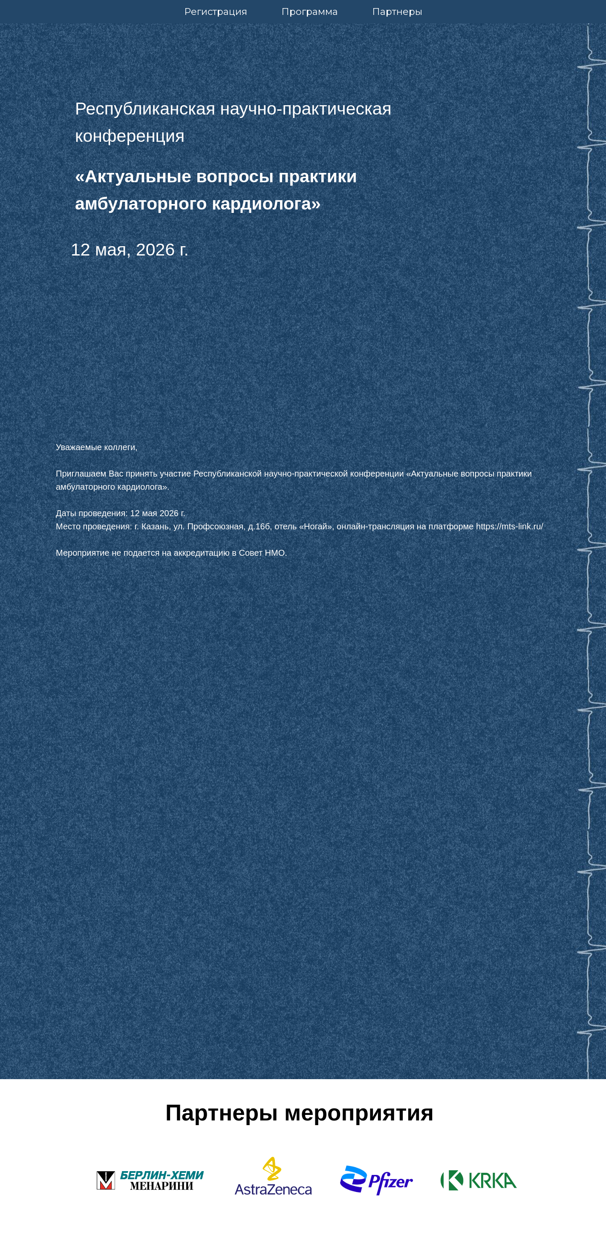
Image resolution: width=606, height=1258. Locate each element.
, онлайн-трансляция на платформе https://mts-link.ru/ (437, 526)
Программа (309, 11)
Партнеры (397, 11)
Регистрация (215, 11)
